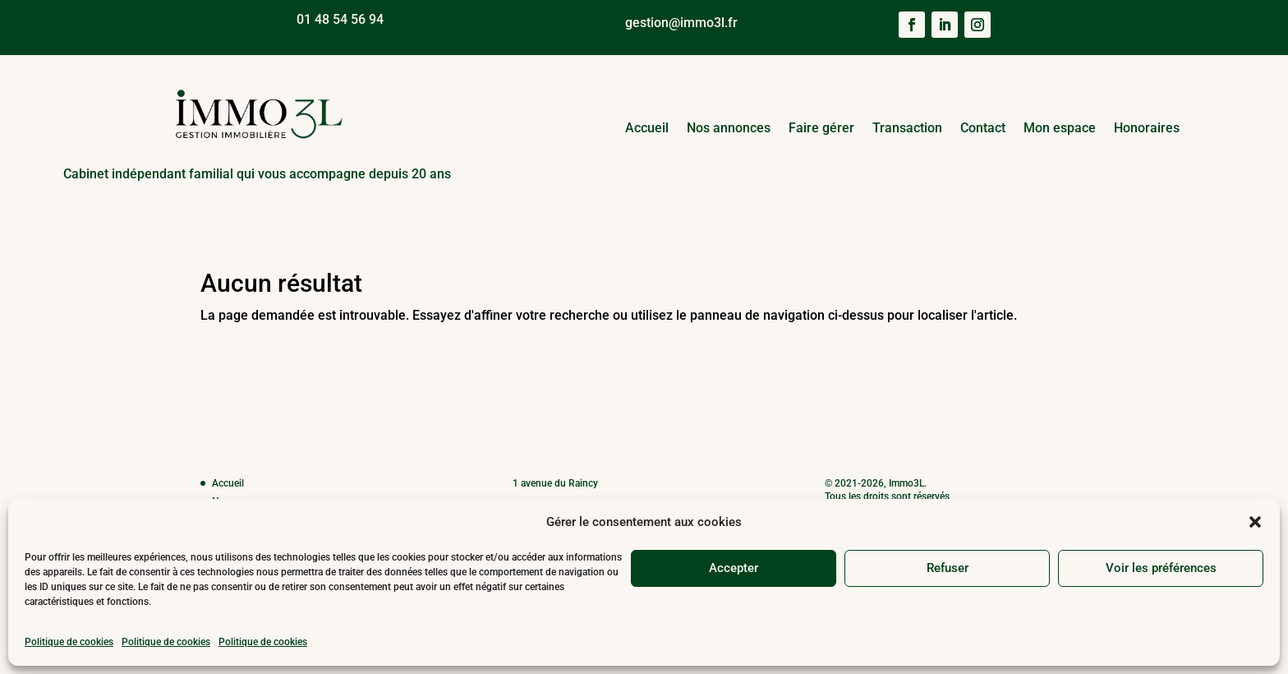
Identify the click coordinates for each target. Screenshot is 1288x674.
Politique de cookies (69, 642)
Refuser (947, 568)
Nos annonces (728, 128)
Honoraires (1147, 128)
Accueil (647, 128)
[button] (1255, 522)
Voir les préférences (1161, 568)
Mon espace (1060, 128)
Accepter (733, 568)
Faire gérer (821, 128)
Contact (982, 128)
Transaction (907, 128)
